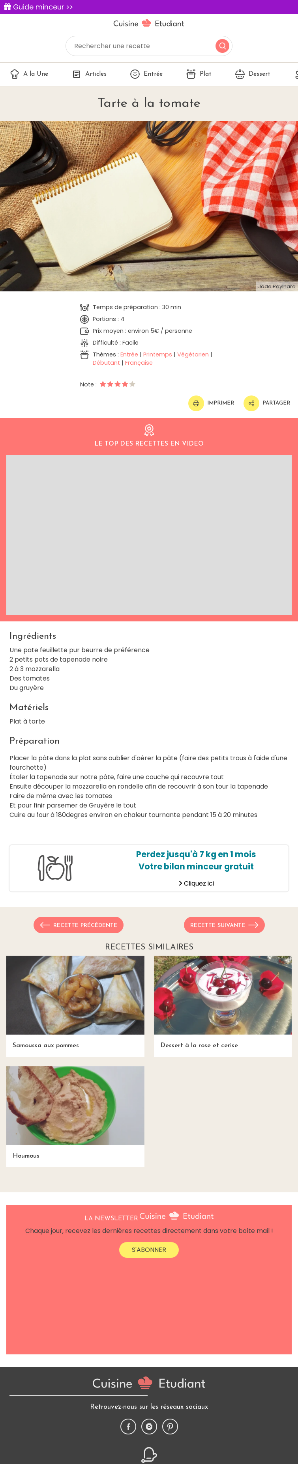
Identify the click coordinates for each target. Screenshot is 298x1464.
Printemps (157, 354)
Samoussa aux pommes (75, 1002)
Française (139, 363)
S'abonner (149, 1249)
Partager (267, 403)
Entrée (146, 74)
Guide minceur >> (43, 7)
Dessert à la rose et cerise (223, 1002)
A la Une (29, 74)
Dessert (252, 74)
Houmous (75, 1112)
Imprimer (211, 403)
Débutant (106, 363)
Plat (199, 74)
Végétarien (193, 354)
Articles (89, 74)
